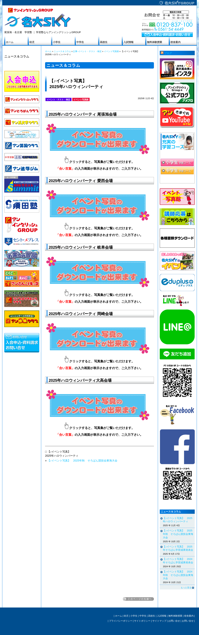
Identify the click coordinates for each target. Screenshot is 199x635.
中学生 (80, 42)
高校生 (103, 42)
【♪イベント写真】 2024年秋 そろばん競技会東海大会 (178, 575)
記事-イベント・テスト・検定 (87, 51)
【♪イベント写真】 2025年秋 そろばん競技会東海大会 (82, 460)
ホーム (9, 42)
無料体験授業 (154, 42)
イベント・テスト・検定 (58, 99)
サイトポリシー (142, 621)
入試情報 (128, 42)
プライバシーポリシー (120, 621)
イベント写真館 (111, 51)
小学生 (56, 42)
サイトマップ (159, 621)
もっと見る (186, 587)
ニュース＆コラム (16, 56)
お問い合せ (174, 621)
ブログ (168, 53)
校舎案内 (175, 42)
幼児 (31, 42)
